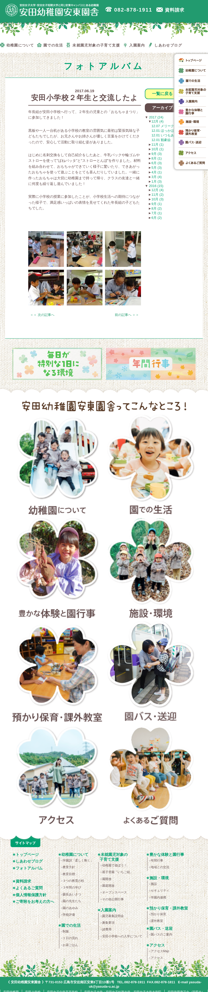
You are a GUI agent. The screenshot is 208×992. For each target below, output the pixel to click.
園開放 (106, 879)
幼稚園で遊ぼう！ (114, 865)
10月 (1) (158, 149)
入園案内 (108, 910)
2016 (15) (155, 186)
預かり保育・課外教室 (57, 673)
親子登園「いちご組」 (117, 872)
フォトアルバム (29, 868)
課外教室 (157, 921)
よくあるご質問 (151, 776)
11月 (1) (158, 144)
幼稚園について (57, 466)
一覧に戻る (162, 93)
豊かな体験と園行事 (57, 569)
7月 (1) (157, 213)
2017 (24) (155, 117)
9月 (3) (157, 154)
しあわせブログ (29, 861)
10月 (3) (158, 199)
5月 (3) (157, 168)
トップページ (27, 854)
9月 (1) (157, 204)
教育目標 (69, 874)
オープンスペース (114, 892)
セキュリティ (160, 890)
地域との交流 (160, 867)
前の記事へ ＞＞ (127, 315)
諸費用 (106, 929)
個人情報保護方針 (31, 895)
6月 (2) (157, 218)
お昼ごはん (70, 945)
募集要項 (108, 922)
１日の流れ (70, 938)
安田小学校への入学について (122, 936)
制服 (66, 931)
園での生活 (151, 466)
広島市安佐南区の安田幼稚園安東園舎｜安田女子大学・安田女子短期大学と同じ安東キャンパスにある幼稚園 (54, 10)
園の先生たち (72, 901)
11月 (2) (158, 194)
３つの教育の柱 (73, 881)
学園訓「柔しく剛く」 (78, 860)
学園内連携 (158, 897)
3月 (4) (157, 177)
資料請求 (23, 881)
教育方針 (69, 867)
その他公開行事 (113, 899)
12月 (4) (158, 121)
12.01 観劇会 (161, 140)
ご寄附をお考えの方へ (35, 901)
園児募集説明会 (113, 916)
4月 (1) (157, 172)
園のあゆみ (70, 908)
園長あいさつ (72, 894)
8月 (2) (157, 208)
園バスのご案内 (161, 934)
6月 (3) (157, 163)
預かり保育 (158, 914)
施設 (154, 884)
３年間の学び (72, 887)
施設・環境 (151, 569)
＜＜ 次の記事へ (42, 315)
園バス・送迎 (151, 673)
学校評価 (69, 914)
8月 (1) (157, 158)
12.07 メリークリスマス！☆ (173, 126)
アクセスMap (160, 951)
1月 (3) (157, 181)
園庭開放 (108, 885)
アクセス (57, 776)
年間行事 (157, 860)
